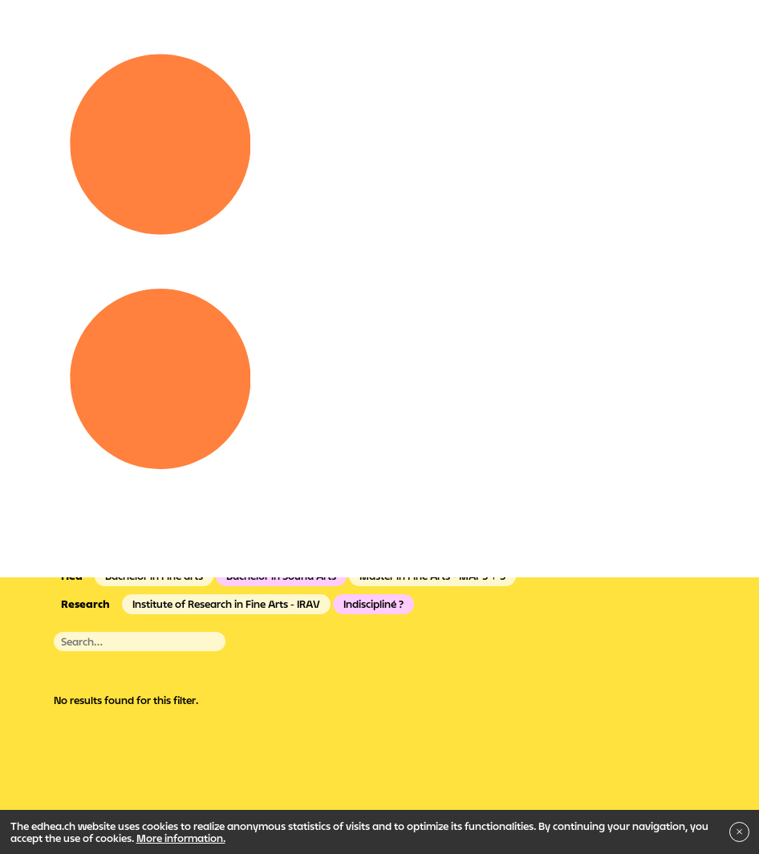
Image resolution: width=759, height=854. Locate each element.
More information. (180, 838)
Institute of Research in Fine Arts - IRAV (226, 603)
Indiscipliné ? (373, 603)
